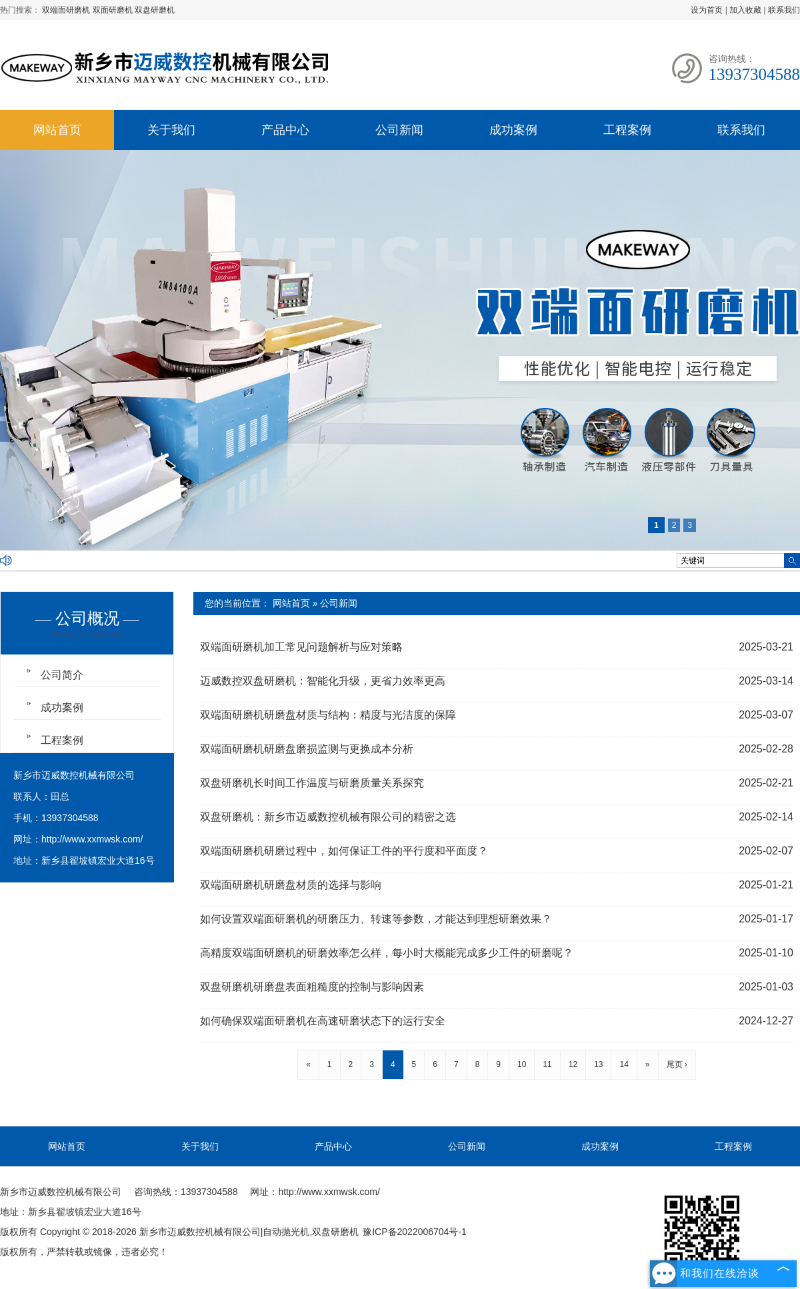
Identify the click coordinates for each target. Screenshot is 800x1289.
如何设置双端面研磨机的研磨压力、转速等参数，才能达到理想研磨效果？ (376, 918)
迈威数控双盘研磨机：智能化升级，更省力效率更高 (322, 680)
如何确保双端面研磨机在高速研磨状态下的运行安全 (322, 1020)
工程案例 (627, 130)
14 (623, 1064)
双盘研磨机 (155, 10)
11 (547, 1064)
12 (573, 1064)
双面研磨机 (114, 10)
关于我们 (171, 130)
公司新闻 (399, 130)
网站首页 (57, 130)
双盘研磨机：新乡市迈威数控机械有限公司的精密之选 (328, 816)
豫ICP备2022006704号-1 (415, 1231)
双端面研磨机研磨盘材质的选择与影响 (290, 884)
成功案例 (513, 130)
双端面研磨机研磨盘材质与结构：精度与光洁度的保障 (328, 714)
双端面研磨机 (67, 10)
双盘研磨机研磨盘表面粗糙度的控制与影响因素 (312, 986)
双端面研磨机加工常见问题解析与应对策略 (301, 646)
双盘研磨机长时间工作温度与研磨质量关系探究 (312, 782)
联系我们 (784, 10)
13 (598, 1064)
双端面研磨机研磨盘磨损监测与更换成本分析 (306, 748)
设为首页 (707, 10)
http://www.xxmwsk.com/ (92, 839)
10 (521, 1064)
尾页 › (677, 1064)
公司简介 (62, 674)
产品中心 (285, 130)
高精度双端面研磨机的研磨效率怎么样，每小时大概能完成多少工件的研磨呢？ (386, 952)
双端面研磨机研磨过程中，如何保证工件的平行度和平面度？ (344, 850)
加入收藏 (745, 10)
